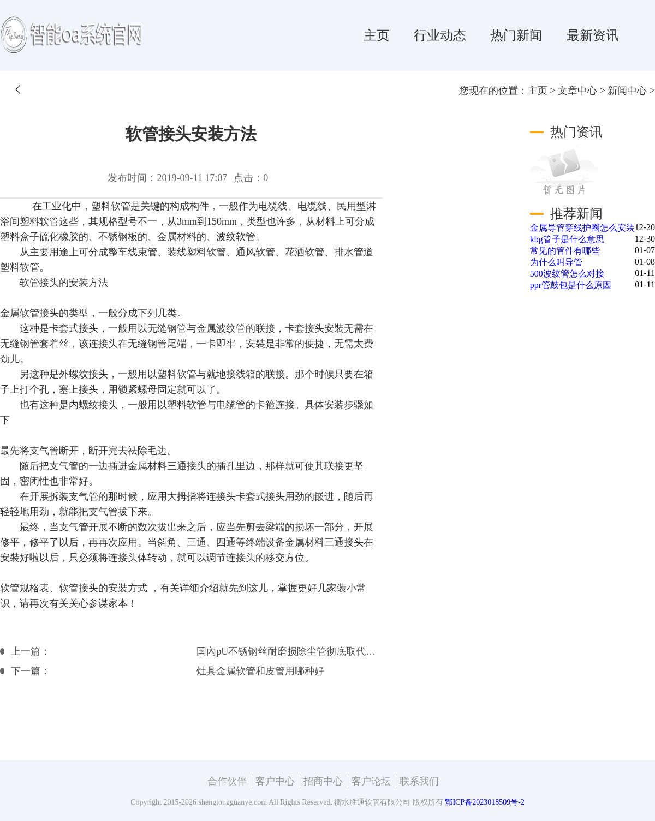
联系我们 (419, 781)
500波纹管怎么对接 (567, 273)
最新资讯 (593, 35)
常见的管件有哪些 (565, 250)
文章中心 (577, 90)
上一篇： (30, 651)
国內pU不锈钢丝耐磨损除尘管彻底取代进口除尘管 (289, 651)
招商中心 (323, 781)
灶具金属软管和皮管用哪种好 (260, 671)
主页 (377, 35)
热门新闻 (516, 35)
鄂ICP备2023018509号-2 (484, 802)
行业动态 (440, 35)
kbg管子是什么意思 (567, 239)
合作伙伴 (227, 781)
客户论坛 (371, 781)
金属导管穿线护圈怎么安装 (582, 227)
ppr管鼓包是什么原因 (570, 285)
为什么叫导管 (556, 262)
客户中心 (275, 781)
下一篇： (30, 671)
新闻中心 (627, 90)
